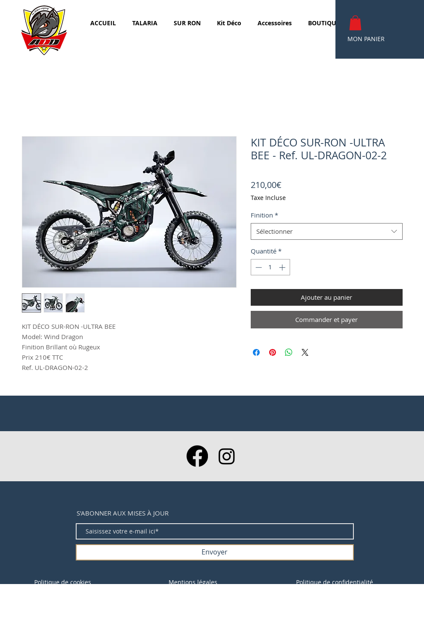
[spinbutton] (270, 267)
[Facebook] (197, 456)
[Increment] (283, 267)
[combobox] (327, 231)
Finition (264, 215)
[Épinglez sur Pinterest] (272, 352)
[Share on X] (305, 352)
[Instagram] (226, 456)
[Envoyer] (215, 552)
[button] (355, 22)
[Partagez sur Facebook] (256, 352)
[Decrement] (258, 267)
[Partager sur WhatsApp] (289, 352)
